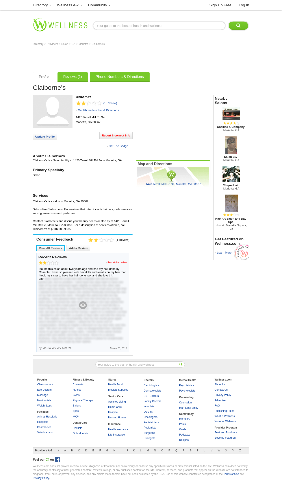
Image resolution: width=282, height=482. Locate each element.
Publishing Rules (224, 410)
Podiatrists (150, 427)
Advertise (220, 400)
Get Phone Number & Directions (98, 110)
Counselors (186, 402)
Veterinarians (45, 432)
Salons (77, 405)
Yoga (76, 416)
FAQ (217, 405)
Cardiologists (151, 385)
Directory (40, 5)
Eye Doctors (44, 389)
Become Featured (225, 437)
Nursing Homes (117, 417)
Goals (182, 429)
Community (97, 5)
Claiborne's (98, 44)
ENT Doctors (151, 395)
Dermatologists (152, 390)
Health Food (115, 384)
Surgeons (149, 432)
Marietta (84, 44)
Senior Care (115, 396)
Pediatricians (151, 422)
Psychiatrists (186, 385)
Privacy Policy (223, 395)
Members (184, 418)
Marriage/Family (188, 407)
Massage (42, 395)
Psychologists (187, 390)
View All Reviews (50, 248)
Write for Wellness (225, 421)
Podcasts (184, 434)
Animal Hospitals (47, 416)
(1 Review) (110, 103)
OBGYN (148, 411)
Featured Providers (226, 432)
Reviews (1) (72, 77)
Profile (44, 77)
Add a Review (78, 248)
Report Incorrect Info (116, 135)
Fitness (77, 389)
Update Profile (45, 136)
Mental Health (187, 380)
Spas (76, 410)
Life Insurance (116, 434)
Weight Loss (44, 405)
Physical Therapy (83, 400)
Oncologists (151, 417)
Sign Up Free (220, 5)
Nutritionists (44, 400)
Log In (244, 5)
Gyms (76, 395)
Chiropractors (45, 384)
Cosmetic (78, 384)
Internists (149, 406)
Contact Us (221, 389)
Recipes (184, 440)
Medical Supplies (118, 389)
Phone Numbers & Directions (120, 77)
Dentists (77, 428)
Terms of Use (231, 474)
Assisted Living (117, 401)
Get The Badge (118, 146)
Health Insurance (118, 429)
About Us (220, 384)
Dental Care (80, 422)
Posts (182, 424)
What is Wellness (225, 416)
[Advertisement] (113, 58)
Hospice (113, 412)
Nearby (231, 100)
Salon (65, 44)
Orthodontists (80, 433)
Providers (53, 44)
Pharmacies (44, 427)
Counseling (186, 397)
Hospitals (42, 421)
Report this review (117, 262)
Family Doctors (152, 401)
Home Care (115, 406)
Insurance (114, 424)
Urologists (149, 438)
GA (74, 44)
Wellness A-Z (68, 5)
